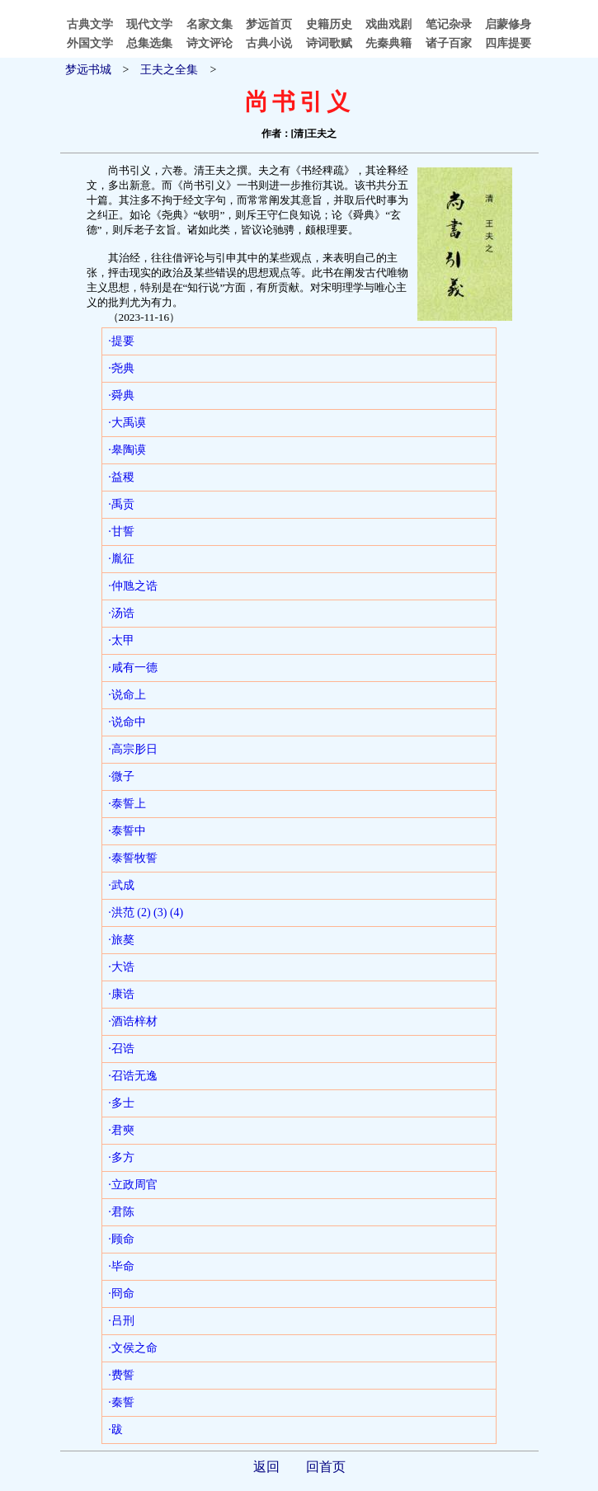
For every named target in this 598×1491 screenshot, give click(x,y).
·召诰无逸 (133, 1076)
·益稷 (121, 477)
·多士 (121, 1103)
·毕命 (121, 1266)
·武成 (121, 885)
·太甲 (121, 640)
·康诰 (121, 994)
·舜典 (121, 395)
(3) (160, 912)
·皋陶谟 (127, 450)
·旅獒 (121, 940)
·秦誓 (121, 1402)
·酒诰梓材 (133, 1021)
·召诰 (121, 1048)
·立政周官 (133, 1184)
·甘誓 (121, 531)
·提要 (121, 341)
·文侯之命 (133, 1348)
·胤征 (121, 559)
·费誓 (121, 1375)
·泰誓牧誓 (133, 858)
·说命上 (127, 695)
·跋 (115, 1429)
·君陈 (121, 1212)
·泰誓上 (127, 803)
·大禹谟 (127, 422)
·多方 (121, 1157)
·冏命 (121, 1293)
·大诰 (121, 967)
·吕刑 (121, 1321)
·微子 (121, 776)
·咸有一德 (133, 667)
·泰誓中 (127, 831)
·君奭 (121, 1130)
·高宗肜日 (133, 749)
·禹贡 (121, 504)
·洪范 (121, 912)
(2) (143, 912)
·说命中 (127, 722)
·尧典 (121, 368)
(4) (176, 912)
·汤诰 (121, 613)
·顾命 (121, 1239)
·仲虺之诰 (133, 586)
